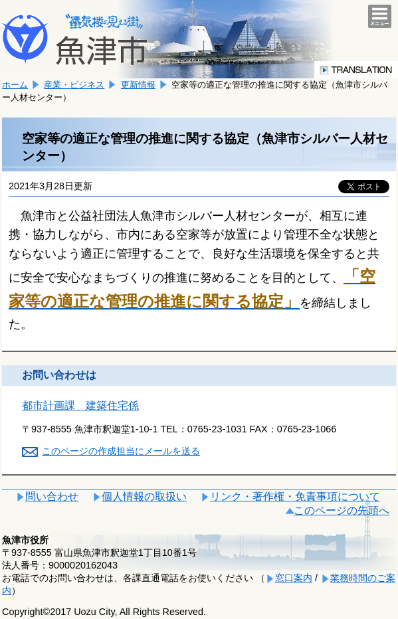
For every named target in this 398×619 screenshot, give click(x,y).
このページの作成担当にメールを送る (121, 451)
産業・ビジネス (74, 85)
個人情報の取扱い (144, 496)
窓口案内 (293, 578)
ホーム (15, 85)
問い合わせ (51, 496)
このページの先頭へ (341, 510)
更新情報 (138, 85)
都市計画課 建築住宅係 (80, 405)
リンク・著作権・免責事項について (295, 496)
